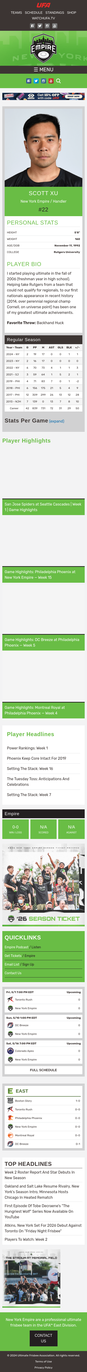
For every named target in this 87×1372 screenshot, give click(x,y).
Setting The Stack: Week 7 (29, 795)
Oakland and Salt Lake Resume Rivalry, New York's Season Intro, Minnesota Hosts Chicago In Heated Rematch (42, 1192)
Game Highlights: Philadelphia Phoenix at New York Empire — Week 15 (40, 575)
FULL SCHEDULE (43, 1070)
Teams (16, 12)
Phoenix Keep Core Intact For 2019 (36, 758)
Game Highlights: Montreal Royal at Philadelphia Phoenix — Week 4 (35, 710)
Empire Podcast (16, 947)
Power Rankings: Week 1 (27, 748)
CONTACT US (43, 1338)
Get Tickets (13, 956)
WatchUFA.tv (43, 18)
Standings (54, 12)
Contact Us (13, 973)
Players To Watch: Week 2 (26, 1239)
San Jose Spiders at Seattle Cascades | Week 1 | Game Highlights (43, 507)
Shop (71, 12)
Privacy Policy (43, 1367)
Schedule (33, 12)
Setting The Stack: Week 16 (30, 768)
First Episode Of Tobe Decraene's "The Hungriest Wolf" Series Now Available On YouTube (39, 1211)
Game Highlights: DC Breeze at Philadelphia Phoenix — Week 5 (42, 642)
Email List (12, 965)
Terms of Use (43, 1361)
